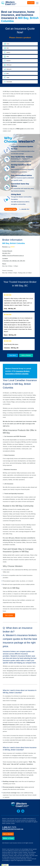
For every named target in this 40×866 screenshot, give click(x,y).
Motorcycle (9, 69)
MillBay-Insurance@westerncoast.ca (13, 255)
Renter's (8, 52)
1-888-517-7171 (9, 827)
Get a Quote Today (10, 209)
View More (12, 355)
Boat (8, 73)
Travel (8, 77)
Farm (8, 56)
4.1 (9, 247)
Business (8, 60)
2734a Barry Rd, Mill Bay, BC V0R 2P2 (13, 261)
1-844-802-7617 (24, 209)
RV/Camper (9, 64)
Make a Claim (8, 838)
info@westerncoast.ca (12, 829)
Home (8, 43)
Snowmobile (9, 81)
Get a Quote (31, 2)
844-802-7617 (6, 253)
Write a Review (26, 355)
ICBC (8, 48)
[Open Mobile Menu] (37, 3)
